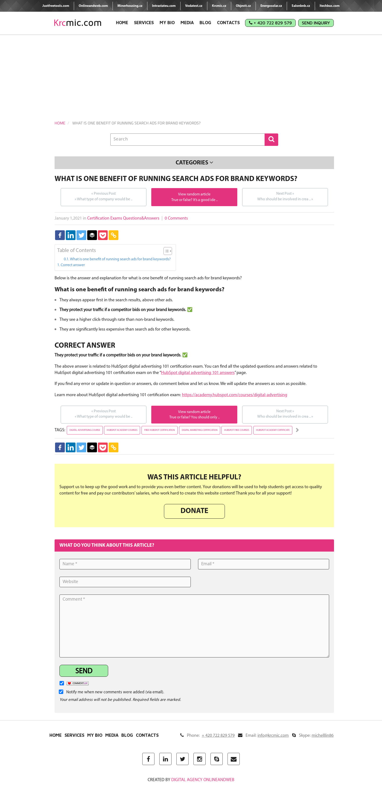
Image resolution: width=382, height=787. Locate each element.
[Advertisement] (191, 71)
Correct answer (73, 265)
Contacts (228, 22)
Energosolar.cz (271, 6)
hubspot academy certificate (273, 430)
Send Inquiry (316, 22)
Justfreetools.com (55, 6)
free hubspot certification (159, 430)
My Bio (167, 22)
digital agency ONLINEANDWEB (202, 780)
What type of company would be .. (103, 196)
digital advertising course (84, 430)
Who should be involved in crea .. (285, 196)
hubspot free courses (236, 430)
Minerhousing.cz (130, 6)
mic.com (78, 22)
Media (187, 22)
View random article (194, 194)
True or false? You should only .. (194, 417)
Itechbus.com (330, 6)
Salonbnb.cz (301, 6)
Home (122, 22)
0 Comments (176, 218)
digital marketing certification (200, 430)
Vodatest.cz (193, 6)
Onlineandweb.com (93, 6)
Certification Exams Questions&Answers (123, 218)
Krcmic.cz (219, 6)
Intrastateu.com (164, 6)
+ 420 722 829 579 (270, 22)
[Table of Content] (167, 251)
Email (263, 735)
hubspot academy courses (122, 430)
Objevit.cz (243, 6)
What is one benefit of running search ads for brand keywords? (120, 259)
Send (83, 671)
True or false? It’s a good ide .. (194, 200)
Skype (313, 735)
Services (144, 22)
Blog (205, 22)
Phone (207, 735)
